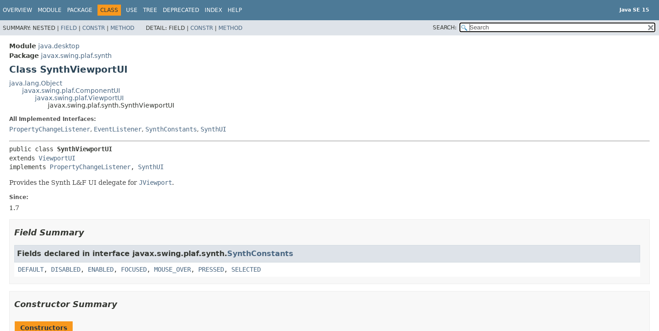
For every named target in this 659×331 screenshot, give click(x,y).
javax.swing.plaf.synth (76, 55)
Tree (150, 10)
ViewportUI (57, 158)
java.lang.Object (35, 83)
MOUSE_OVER (172, 269)
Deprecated (181, 10)
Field (69, 28)
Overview (17, 10)
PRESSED (211, 269)
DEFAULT (31, 269)
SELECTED (246, 269)
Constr (93, 28)
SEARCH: (445, 27)
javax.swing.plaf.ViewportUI (79, 98)
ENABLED (101, 269)
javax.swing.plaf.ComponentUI (71, 90)
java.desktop (59, 46)
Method (122, 28)
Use (132, 10)
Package (79, 10)
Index (213, 10)
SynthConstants (171, 129)
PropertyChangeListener (49, 129)
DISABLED (65, 269)
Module (50, 10)
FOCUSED (134, 269)
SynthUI (213, 129)
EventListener (118, 129)
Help (235, 10)
